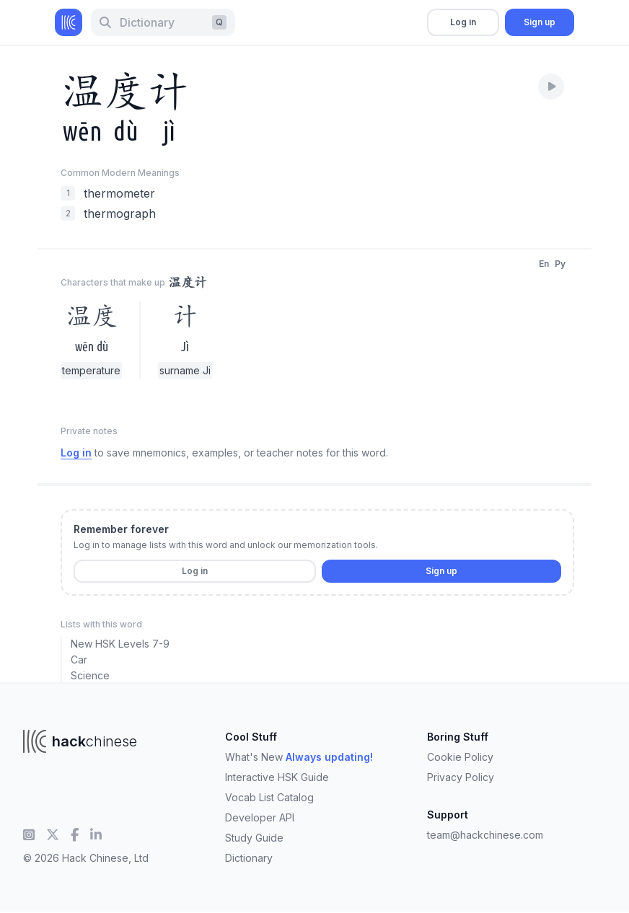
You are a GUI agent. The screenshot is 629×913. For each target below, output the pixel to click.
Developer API (259, 817)
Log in (463, 22)
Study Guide (254, 838)
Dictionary (249, 858)
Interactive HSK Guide (277, 777)
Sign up (539, 22)
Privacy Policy (460, 777)
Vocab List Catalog (269, 797)
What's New (299, 757)
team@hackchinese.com (485, 835)
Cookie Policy (460, 757)
